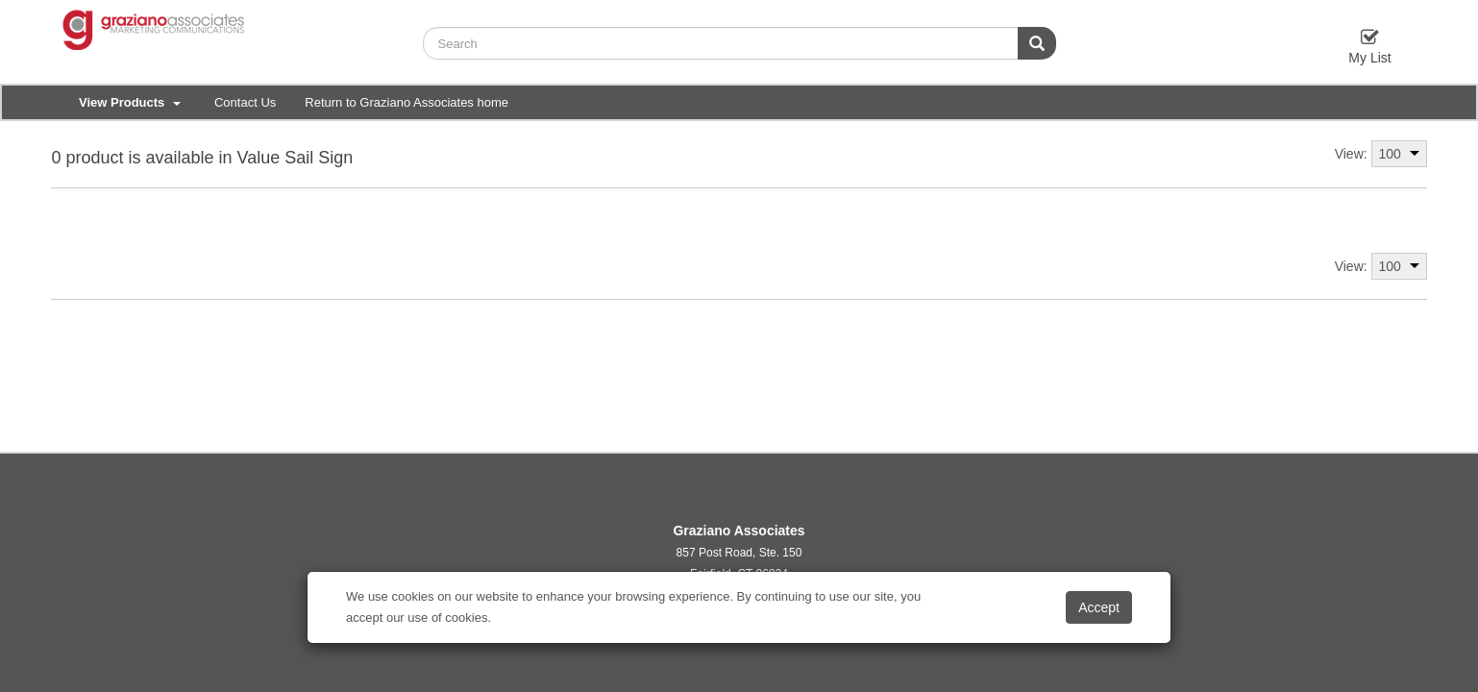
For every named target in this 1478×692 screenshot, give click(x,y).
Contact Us (245, 102)
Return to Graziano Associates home (406, 102)
